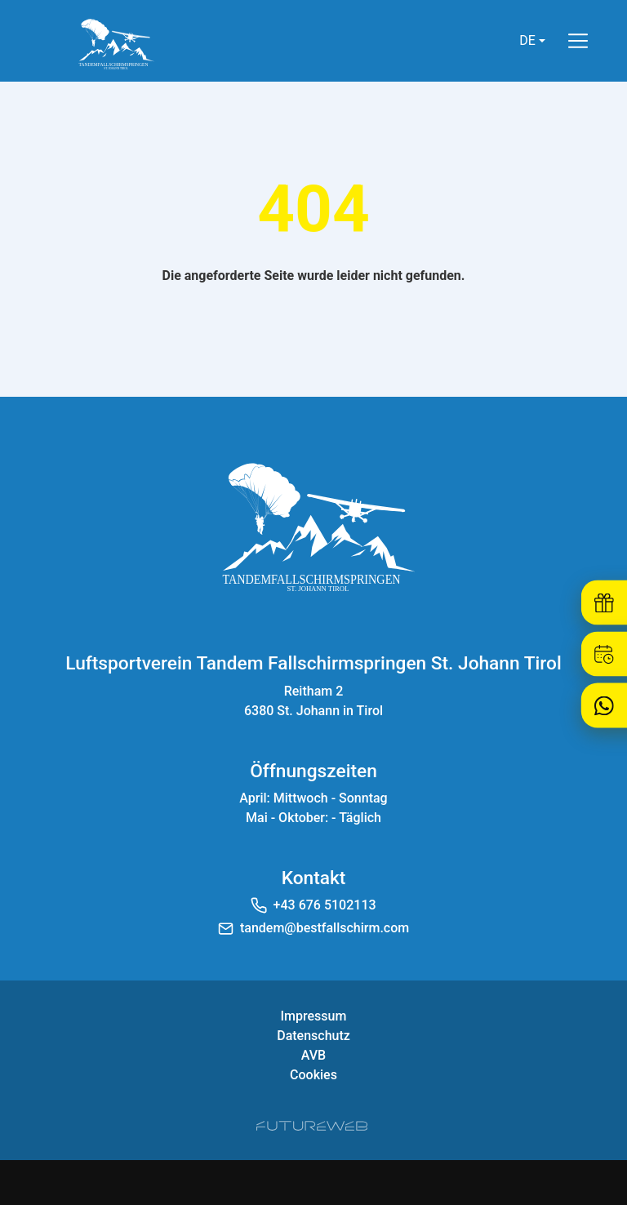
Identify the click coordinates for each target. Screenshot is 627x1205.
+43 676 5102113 (324, 905)
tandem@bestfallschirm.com (324, 928)
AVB (313, 1055)
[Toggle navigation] (578, 41)
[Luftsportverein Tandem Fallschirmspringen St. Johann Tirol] (313, 524)
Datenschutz (313, 1035)
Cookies (313, 1075)
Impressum (314, 1016)
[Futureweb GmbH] (312, 1126)
